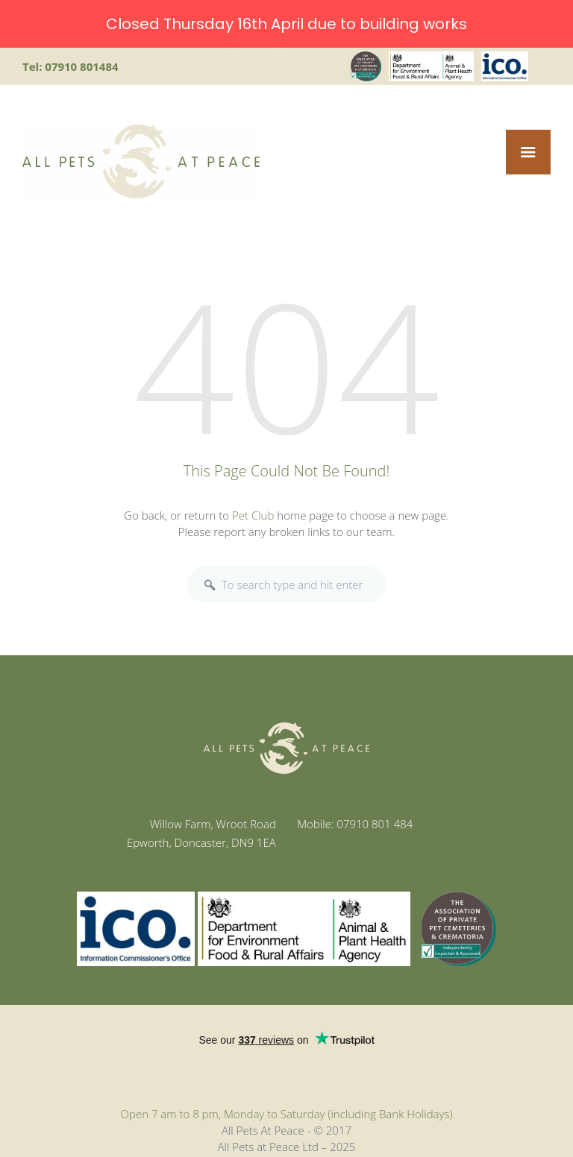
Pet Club (253, 514)
